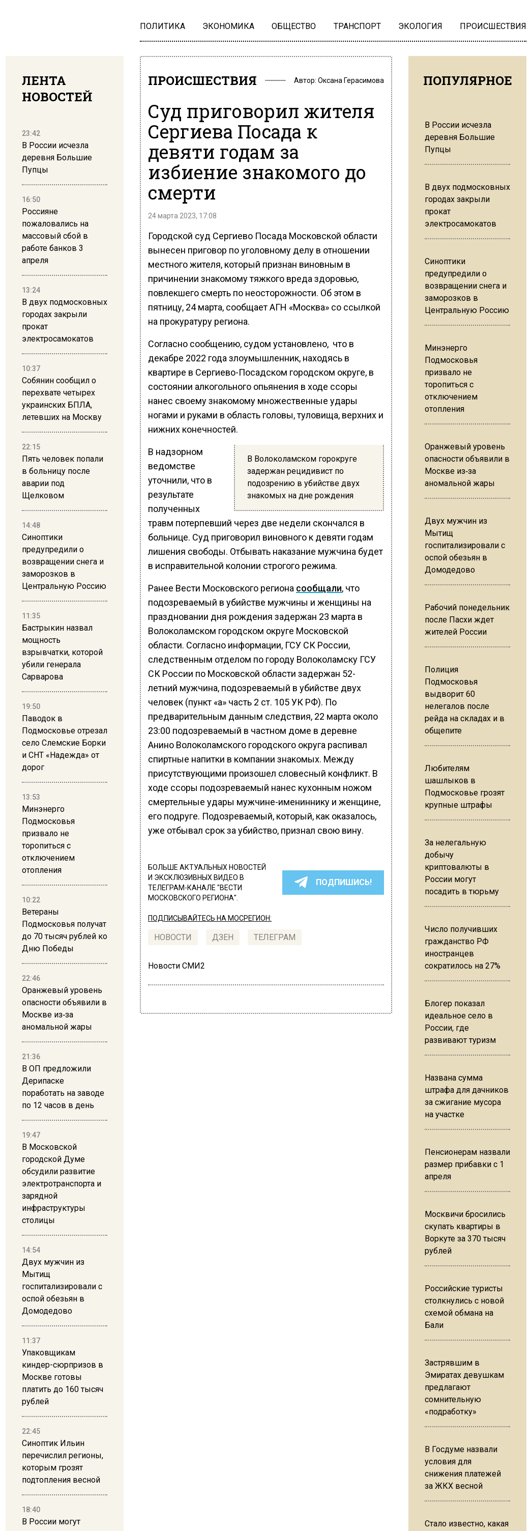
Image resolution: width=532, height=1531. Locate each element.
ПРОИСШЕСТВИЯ (202, 80)
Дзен (222, 937)
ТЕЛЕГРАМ (274, 937)
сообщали (319, 588)
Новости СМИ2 (176, 966)
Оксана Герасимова (351, 80)
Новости (173, 937)
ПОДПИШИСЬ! (333, 882)
